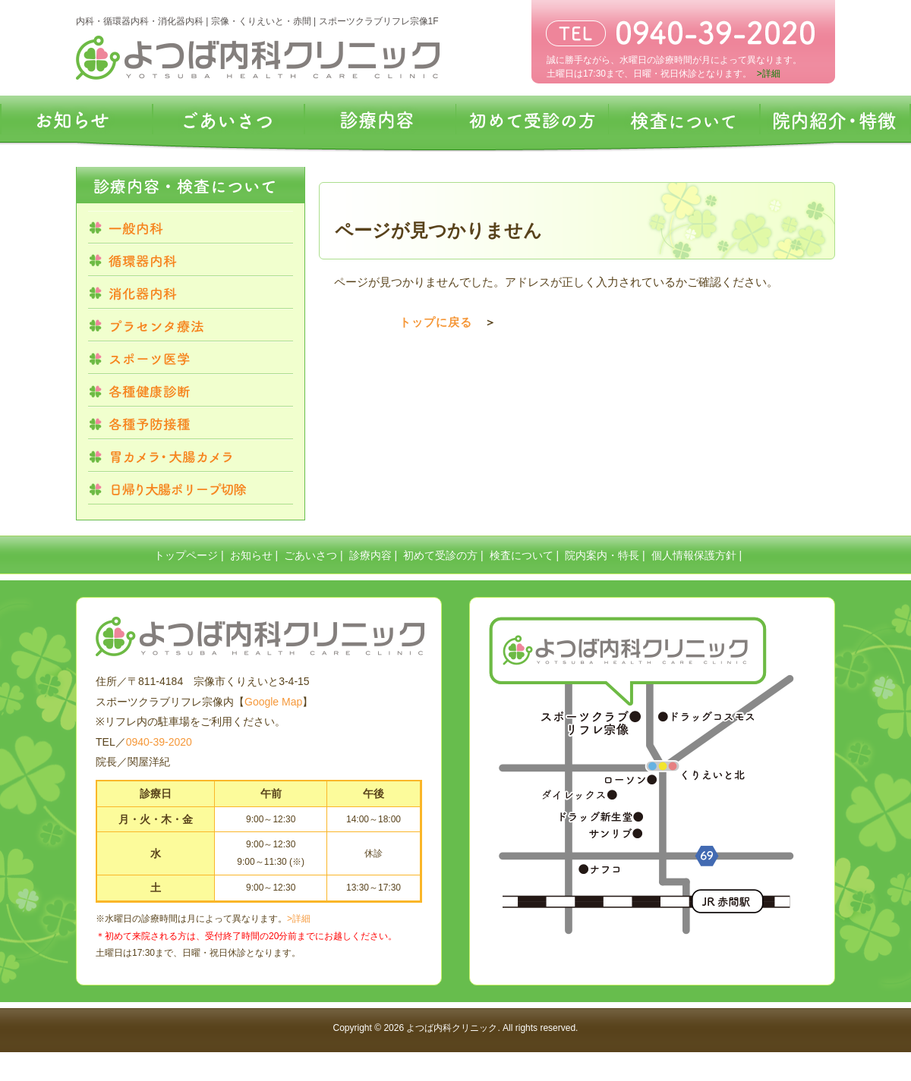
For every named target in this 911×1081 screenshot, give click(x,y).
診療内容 (370, 555)
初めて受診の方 (440, 555)
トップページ (186, 555)
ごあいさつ (310, 555)
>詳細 (298, 918)
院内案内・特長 (602, 555)
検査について (521, 555)
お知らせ (251, 555)
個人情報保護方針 (693, 555)
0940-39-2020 (159, 742)
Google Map (273, 702)
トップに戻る (435, 322)
